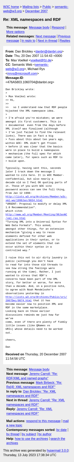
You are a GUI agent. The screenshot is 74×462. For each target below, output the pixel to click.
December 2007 (36, 11)
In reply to (28, 40)
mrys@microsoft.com (22, 73)
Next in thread (47, 40)
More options (15, 31)
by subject (29, 434)
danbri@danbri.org (49, 51)
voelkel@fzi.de (41, 60)
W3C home (11, 6)
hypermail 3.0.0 (57, 450)
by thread (13, 434)
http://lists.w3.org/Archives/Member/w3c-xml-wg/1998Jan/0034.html (36, 198)
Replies (65, 40)
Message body (39, 27)
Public (46, 6)
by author (45, 434)
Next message (46, 36)
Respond (58, 27)
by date (61, 430)
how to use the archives (31, 438)
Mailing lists (30, 6)
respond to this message (43, 421)
